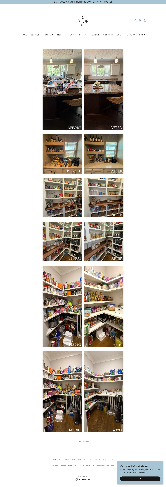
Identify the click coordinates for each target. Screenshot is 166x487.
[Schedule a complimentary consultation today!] (83, 1)
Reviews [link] (95, 35)
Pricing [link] (82, 35)
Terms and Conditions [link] (105, 465)
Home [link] (24, 35)
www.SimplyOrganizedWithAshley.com (81, 460)
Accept (140, 479)
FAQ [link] (70, 465)
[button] (144, 20)
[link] (83, 20)
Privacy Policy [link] (88, 465)
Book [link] (120, 35)
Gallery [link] (49, 35)
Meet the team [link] (65, 35)
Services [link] (36, 35)
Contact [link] (108, 35)
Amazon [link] (131, 35)
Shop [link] (142, 35)
